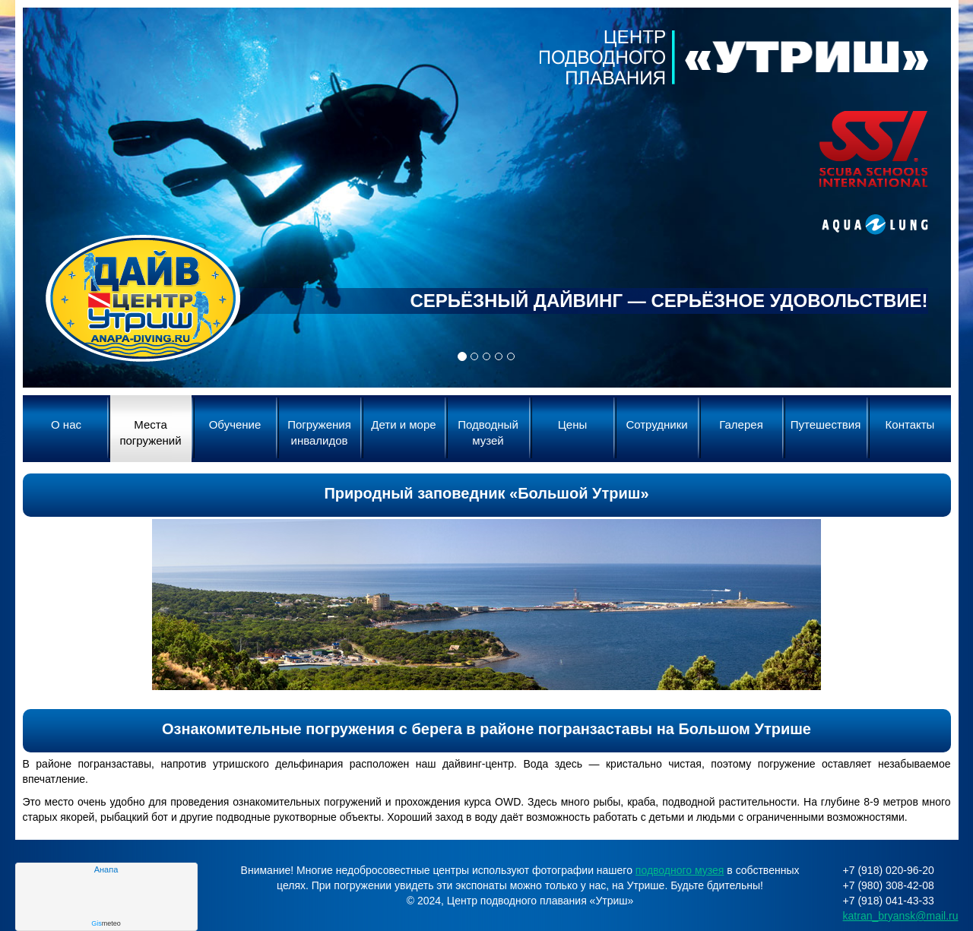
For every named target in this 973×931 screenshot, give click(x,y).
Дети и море (403, 424)
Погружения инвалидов (319, 432)
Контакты (910, 424)
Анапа (106, 869)
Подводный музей (488, 432)
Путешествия (826, 424)
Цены (573, 424)
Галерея (741, 424)
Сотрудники (656, 424)
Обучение (235, 424)
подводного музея (679, 870)
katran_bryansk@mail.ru (901, 916)
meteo (106, 923)
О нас (66, 424)
